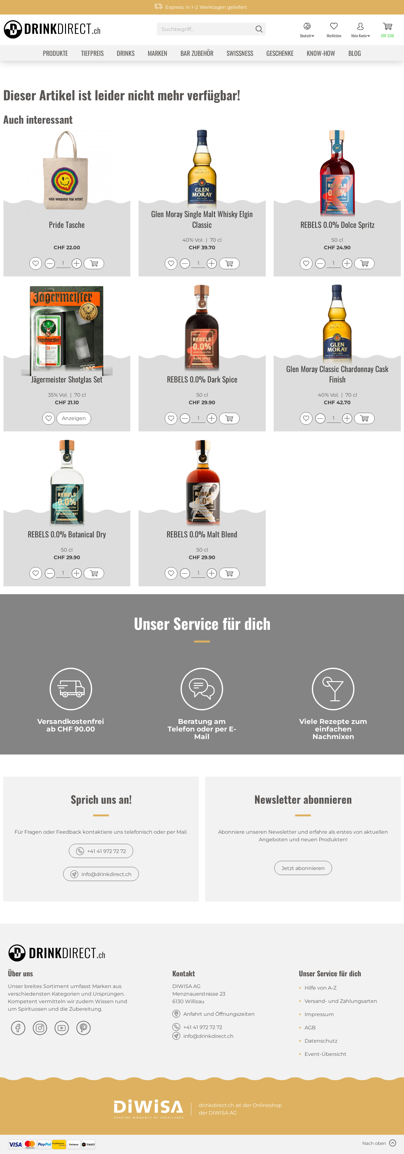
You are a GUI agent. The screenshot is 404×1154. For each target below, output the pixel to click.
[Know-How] (321, 53)
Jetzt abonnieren (303, 868)
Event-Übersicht (326, 1054)
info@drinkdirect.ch (106, 874)
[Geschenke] (280, 53)
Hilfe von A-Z (320, 988)
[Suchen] (259, 29)
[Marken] (157, 53)
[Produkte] (55, 53)
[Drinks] (125, 53)
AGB (310, 1028)
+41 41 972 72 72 (106, 851)
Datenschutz (321, 1041)
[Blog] (355, 53)
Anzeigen (74, 418)
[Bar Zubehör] (197, 53)
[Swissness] (240, 53)
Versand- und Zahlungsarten (341, 1001)
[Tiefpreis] (92, 53)
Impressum (319, 1014)
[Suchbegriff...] (211, 29)
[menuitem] (211, 30)
